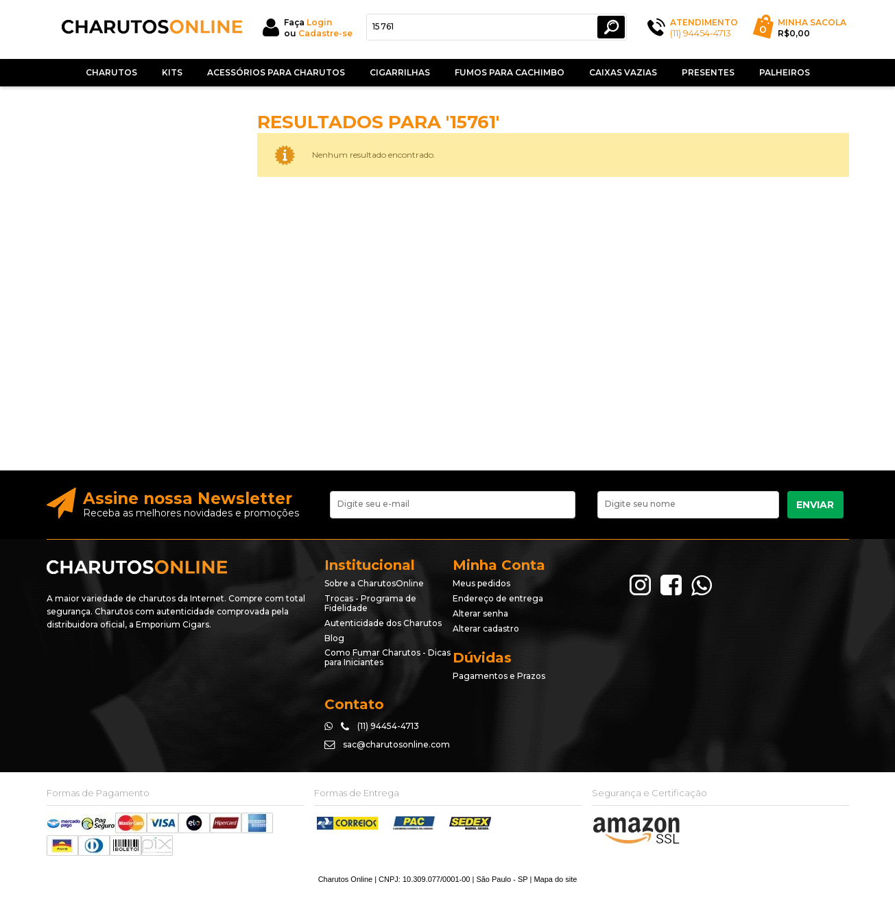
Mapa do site (555, 879)
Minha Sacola (812, 22)
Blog (334, 638)
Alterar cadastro (486, 628)
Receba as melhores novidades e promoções (191, 513)
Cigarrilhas (400, 72)
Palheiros (784, 72)
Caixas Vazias (623, 72)
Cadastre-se (325, 33)
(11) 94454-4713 (700, 32)
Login (319, 22)
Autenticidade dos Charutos (383, 623)
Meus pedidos (481, 583)
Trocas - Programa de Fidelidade (370, 603)
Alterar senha (480, 613)
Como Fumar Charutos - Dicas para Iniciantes (387, 657)
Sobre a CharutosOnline (374, 583)
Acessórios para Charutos (276, 72)
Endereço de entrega (498, 598)
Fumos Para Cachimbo (509, 72)
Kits (172, 72)
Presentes (708, 72)
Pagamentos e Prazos (499, 676)
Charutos (111, 72)
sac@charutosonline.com (396, 744)
